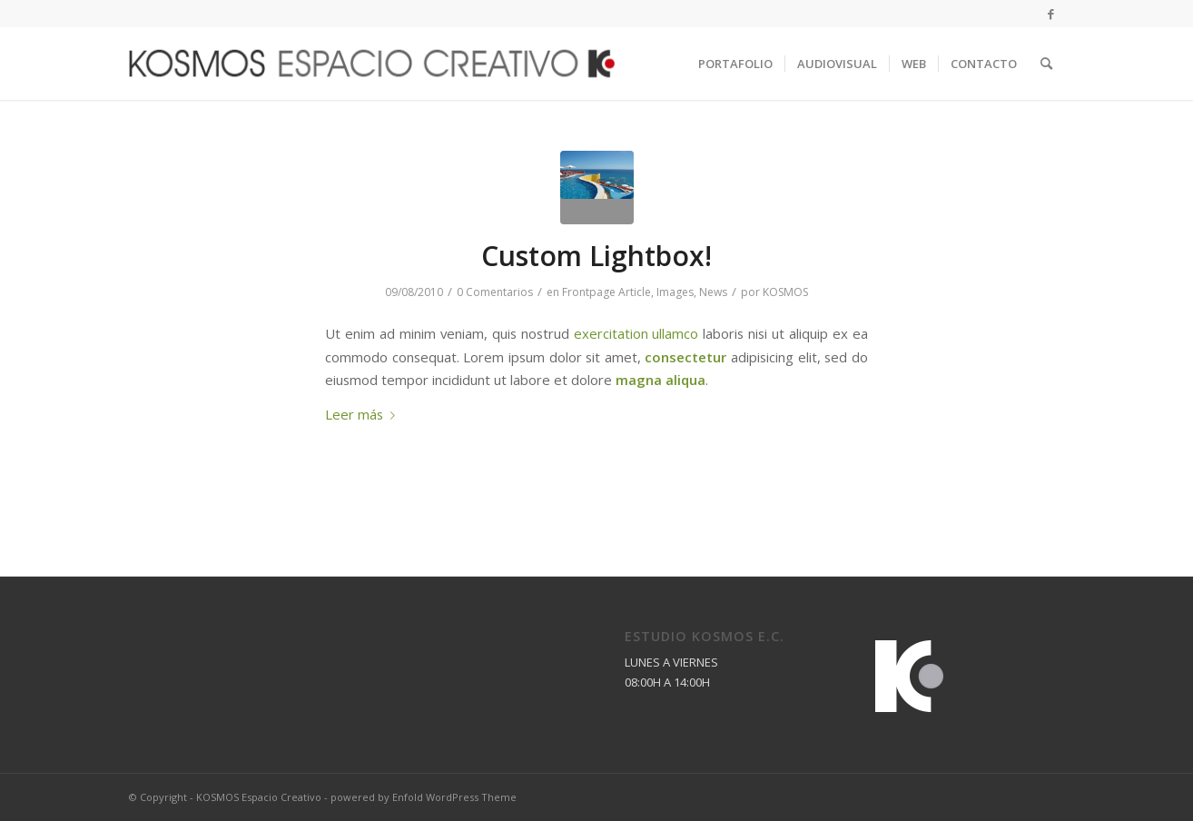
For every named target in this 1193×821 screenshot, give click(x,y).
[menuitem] (735, 63)
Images (675, 292)
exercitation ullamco (636, 333)
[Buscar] (1046, 63)
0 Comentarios (495, 292)
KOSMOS (785, 292)
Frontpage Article (606, 292)
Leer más (363, 414)
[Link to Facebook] (1050, 13)
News (713, 292)
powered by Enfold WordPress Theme (423, 797)
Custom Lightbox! (596, 255)
